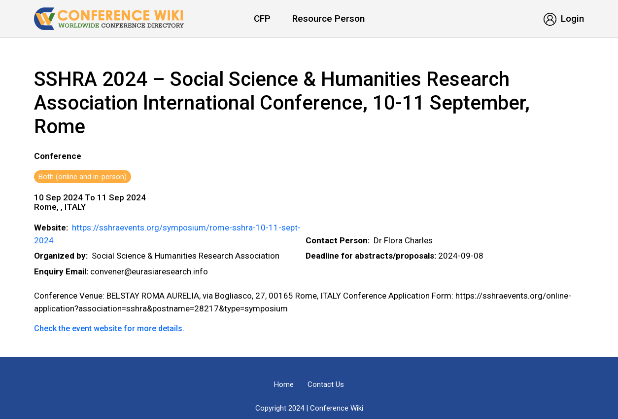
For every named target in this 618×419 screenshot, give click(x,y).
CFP (262, 18)
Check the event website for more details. (109, 328)
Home (284, 384)
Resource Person (328, 18)
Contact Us (326, 384)
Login (564, 18)
